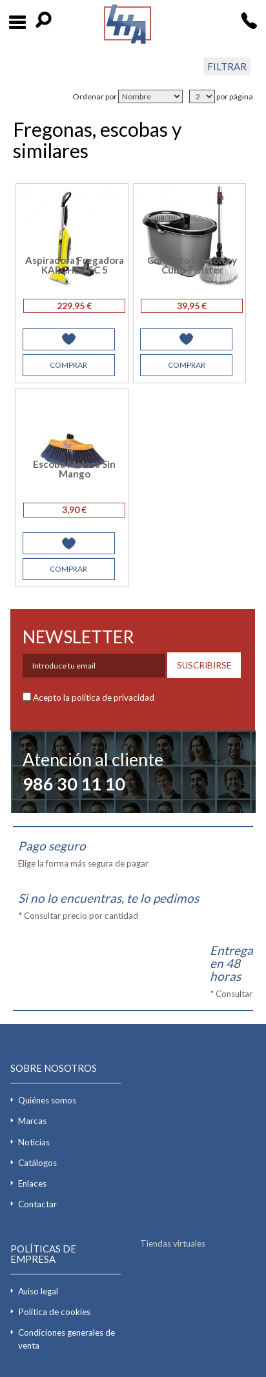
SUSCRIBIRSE (204, 665)
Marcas (32, 1121)
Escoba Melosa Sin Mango (74, 468)
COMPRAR (68, 365)
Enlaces (32, 1183)
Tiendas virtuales (172, 1243)
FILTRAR (227, 66)
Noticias (34, 1142)
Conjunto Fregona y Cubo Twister (192, 265)
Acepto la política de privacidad (93, 697)
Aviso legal (38, 1291)
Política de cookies (54, 1312)
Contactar (37, 1204)
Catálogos (37, 1163)
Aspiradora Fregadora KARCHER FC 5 (74, 265)
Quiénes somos (47, 1100)
